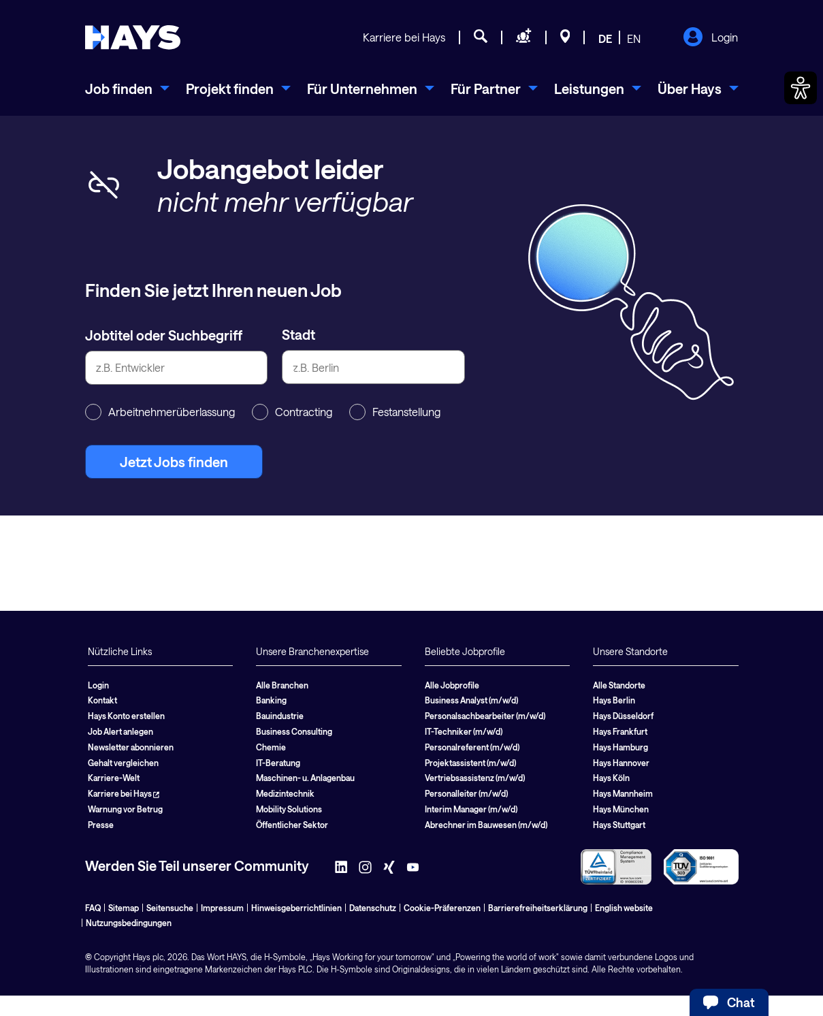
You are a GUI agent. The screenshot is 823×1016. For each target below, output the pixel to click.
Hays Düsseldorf (623, 715)
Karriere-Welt (114, 777)
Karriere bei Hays (404, 37)
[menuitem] (127, 88)
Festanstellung (394, 412)
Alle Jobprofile (452, 685)
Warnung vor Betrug (125, 809)
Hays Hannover (621, 762)
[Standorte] (565, 38)
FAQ (93, 907)
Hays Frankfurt (620, 731)
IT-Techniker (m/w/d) (463, 731)
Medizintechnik (285, 793)
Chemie (271, 747)
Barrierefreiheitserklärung (537, 907)
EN (634, 38)
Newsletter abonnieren (131, 747)
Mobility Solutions (289, 809)
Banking (271, 700)
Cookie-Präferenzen (442, 907)
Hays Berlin (614, 700)
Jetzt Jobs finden (174, 462)
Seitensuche (169, 907)
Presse (101, 824)
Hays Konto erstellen (126, 715)
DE (605, 38)
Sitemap (123, 907)
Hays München (621, 809)
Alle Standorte (619, 685)
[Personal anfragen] (523, 38)
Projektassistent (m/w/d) (470, 762)
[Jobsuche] (480, 38)
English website (624, 907)
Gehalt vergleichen (123, 762)
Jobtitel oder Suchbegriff (163, 335)
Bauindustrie (280, 715)
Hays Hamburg (620, 747)
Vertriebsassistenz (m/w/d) (475, 777)
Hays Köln (611, 777)
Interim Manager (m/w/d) (471, 809)
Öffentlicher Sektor (292, 824)
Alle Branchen (282, 685)
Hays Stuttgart (619, 824)
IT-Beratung (278, 762)
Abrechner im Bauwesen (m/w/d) (486, 824)
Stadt (298, 334)
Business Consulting (294, 731)
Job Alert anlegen (120, 731)
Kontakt (102, 700)
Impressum (222, 907)
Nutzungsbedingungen (129, 922)
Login (710, 38)
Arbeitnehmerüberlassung (160, 412)
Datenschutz (372, 907)
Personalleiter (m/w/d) (466, 793)
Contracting (292, 412)
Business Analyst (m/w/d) (471, 700)
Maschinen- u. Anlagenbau (305, 777)
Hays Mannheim (623, 793)
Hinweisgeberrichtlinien (296, 907)
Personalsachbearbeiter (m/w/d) (485, 715)
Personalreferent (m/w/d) (472, 747)
